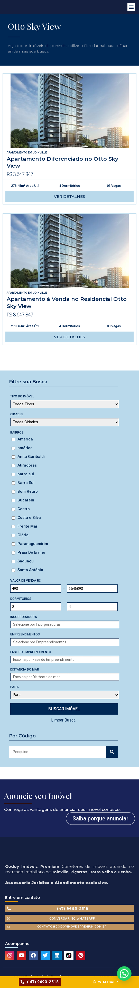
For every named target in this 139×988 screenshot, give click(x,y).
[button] (131, 7)
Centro (23, 509)
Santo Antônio (30, 570)
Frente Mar (27, 526)
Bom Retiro (27, 491)
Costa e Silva (29, 517)
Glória (23, 535)
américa (25, 448)
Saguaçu (25, 561)
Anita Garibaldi (31, 456)
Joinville (40, 152)
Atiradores (27, 465)
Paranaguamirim (32, 544)
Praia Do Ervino (31, 552)
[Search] (112, 752)
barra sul (25, 474)
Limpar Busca (63, 720)
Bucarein (25, 500)
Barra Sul (25, 483)
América (25, 439)
